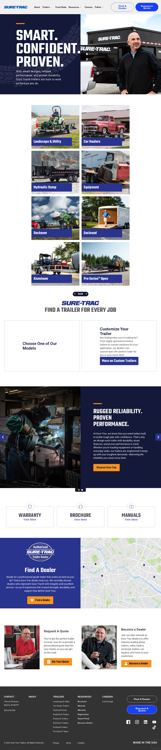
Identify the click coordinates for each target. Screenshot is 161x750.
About (37, 7)
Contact (9, 697)
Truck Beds (60, 7)
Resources (75, 7)
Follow (99, 7)
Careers (89, 7)
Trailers (47, 7)
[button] (2, 437)
